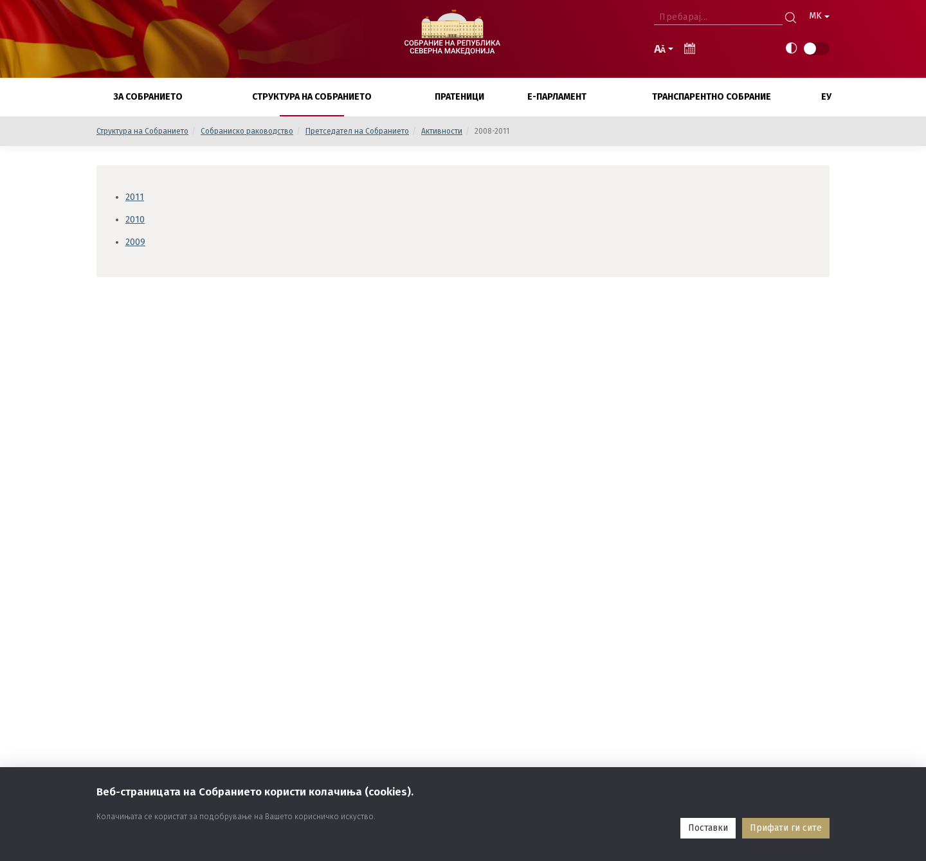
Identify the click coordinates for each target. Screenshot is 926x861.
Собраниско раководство (247, 131)
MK (819, 15)
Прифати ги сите (786, 827)
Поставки (708, 827)
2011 (134, 197)
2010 (135, 219)
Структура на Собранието (142, 131)
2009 (135, 242)
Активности (441, 131)
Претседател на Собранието (357, 131)
